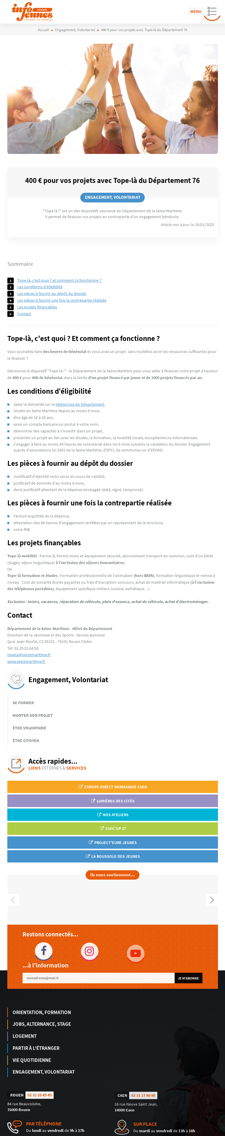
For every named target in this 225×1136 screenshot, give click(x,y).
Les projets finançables (37, 307)
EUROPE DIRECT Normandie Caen (112, 786)
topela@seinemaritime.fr (29, 654)
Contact (24, 313)
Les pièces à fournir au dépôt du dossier (51, 293)
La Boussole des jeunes (112, 856)
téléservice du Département (80, 404)
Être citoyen (26, 740)
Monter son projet (33, 715)
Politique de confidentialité (198, 1132)
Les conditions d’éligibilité (39, 286)
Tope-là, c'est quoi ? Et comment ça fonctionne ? (59, 280)
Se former (23, 702)
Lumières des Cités (112, 801)
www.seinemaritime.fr (26, 661)
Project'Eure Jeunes (112, 842)
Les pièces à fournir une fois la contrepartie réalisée (61, 300)
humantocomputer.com (89, 1132)
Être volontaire (29, 728)
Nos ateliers (113, 814)
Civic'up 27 (112, 828)
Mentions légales (162, 1132)
